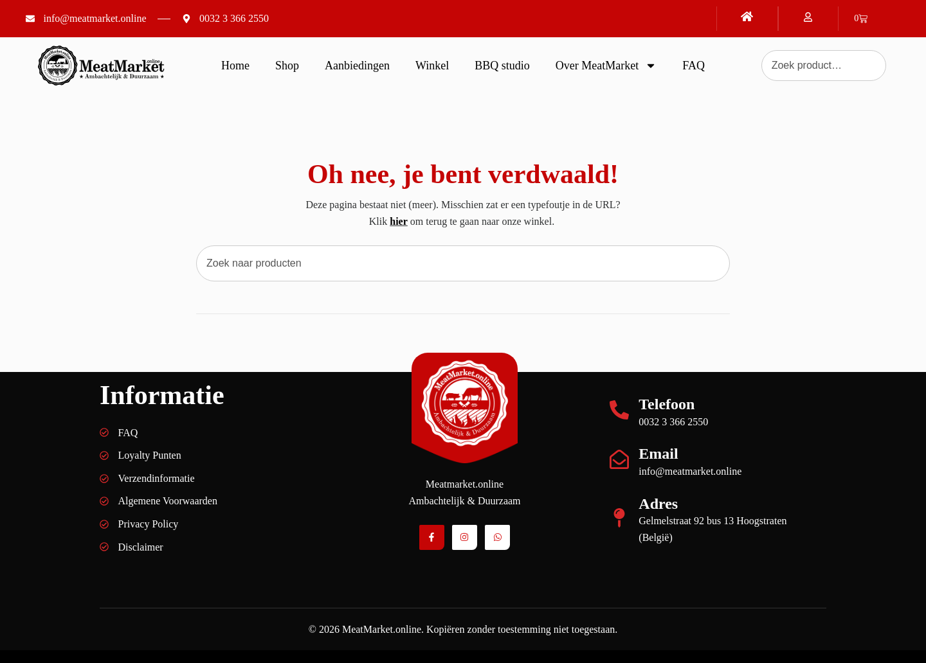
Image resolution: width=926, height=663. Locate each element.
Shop (287, 65)
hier (399, 221)
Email (658, 453)
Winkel (432, 65)
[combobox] (463, 263)
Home (235, 65)
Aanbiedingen (357, 65)
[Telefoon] (619, 410)
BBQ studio (502, 65)
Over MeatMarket (606, 65)
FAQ (693, 65)
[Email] (619, 459)
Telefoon (666, 404)
